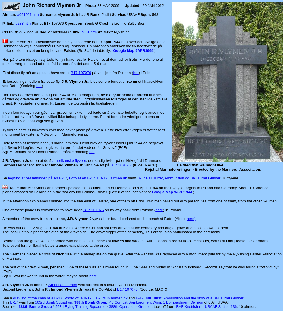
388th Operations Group (129, 306)
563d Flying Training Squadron (80, 306)
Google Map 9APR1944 (133, 50)
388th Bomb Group (35, 306)
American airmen (62, 285)
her (136, 73)
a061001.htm (28, 14)
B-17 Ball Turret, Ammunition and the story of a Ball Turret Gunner (189, 298)
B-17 (14, 302)
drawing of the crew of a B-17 (37, 298)
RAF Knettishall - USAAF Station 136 (206, 306)
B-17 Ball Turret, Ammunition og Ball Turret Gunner (178, 178)
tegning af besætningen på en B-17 (37, 178)
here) (191, 219)
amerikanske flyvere (69, 160)
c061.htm (89, 32)
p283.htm (23, 23)
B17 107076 (81, 73)
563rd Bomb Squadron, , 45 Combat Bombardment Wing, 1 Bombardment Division (119, 302)
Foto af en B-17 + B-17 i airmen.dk (98, 178)
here (159, 210)
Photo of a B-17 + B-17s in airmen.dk (96, 298)
